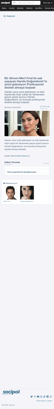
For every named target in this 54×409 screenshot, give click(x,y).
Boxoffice (38, 8)
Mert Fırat (7, 201)
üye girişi (27, 172)
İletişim (49, 401)
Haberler (29, 8)
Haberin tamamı (23, 156)
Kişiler (4, 8)
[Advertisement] (27, 47)
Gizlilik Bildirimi (41, 401)
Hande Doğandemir (26, 201)
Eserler (12, 8)
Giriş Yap (48, 3)
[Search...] (28, 3)
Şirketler (20, 8)
